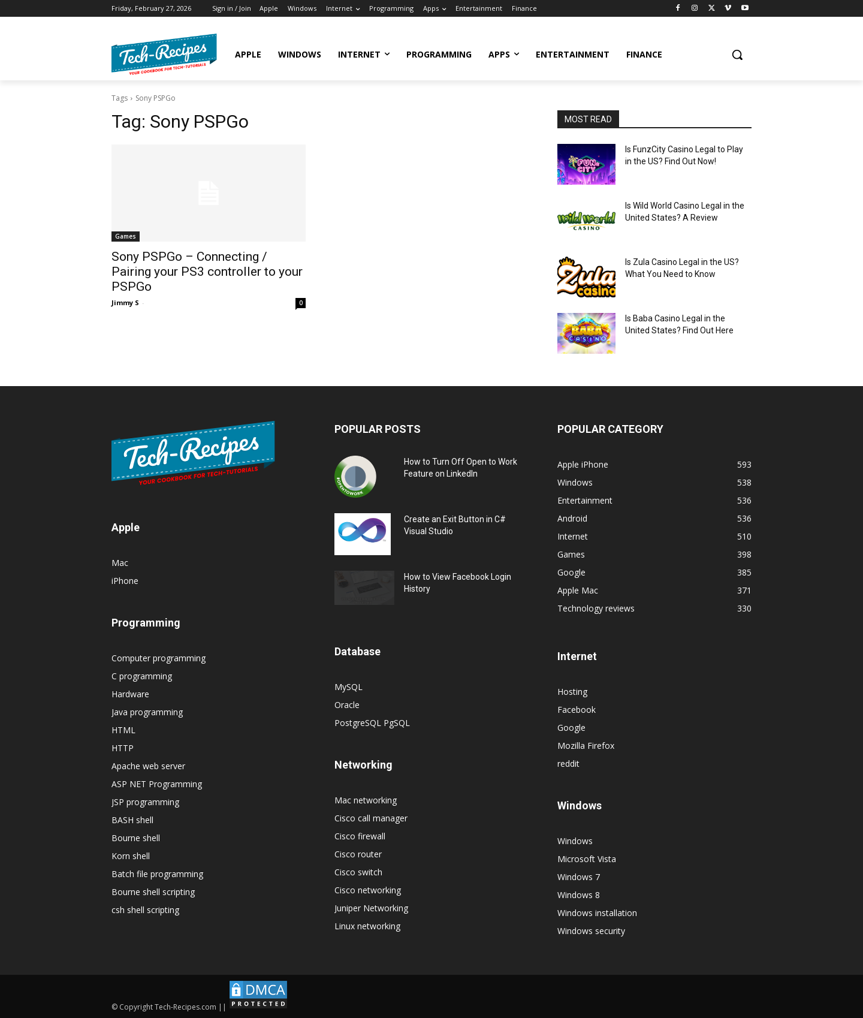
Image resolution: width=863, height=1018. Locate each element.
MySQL (348, 686)
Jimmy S (125, 302)
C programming (141, 676)
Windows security (591, 930)
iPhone (124, 580)
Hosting (572, 691)
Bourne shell (135, 838)
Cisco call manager (371, 818)
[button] (737, 54)
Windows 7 (578, 877)
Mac (119, 562)
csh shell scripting (145, 909)
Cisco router (358, 854)
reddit (568, 763)
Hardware (130, 694)
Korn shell (130, 856)
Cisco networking (367, 890)
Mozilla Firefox (585, 745)
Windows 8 (578, 894)
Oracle (347, 704)
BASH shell (132, 820)
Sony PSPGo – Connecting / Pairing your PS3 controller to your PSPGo (207, 271)
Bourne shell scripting (153, 891)
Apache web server (148, 766)
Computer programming (158, 658)
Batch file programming (157, 874)
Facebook (576, 709)
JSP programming (145, 802)
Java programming (147, 712)
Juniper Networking (371, 908)
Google (571, 727)
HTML (123, 730)
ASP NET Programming (156, 784)
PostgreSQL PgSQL (372, 722)
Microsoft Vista (586, 859)
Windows (575, 841)
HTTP (122, 748)
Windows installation (597, 912)
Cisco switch (358, 872)
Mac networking (365, 800)
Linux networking (367, 926)
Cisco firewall (359, 836)
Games (125, 236)
